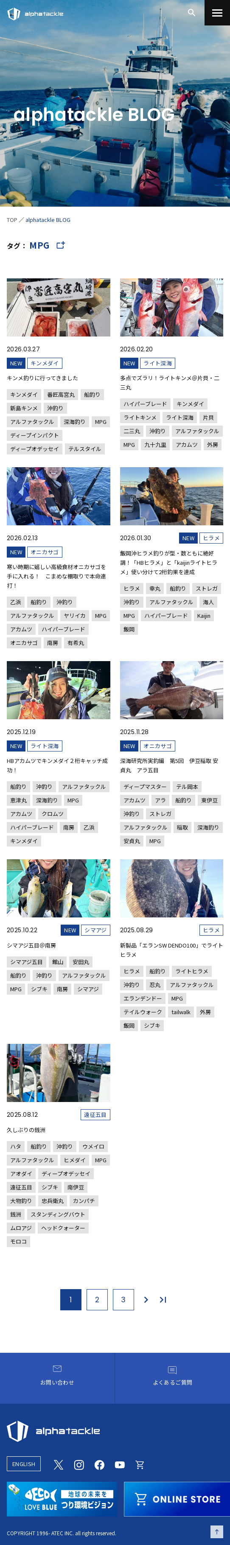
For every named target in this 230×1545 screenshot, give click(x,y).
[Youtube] (120, 1463)
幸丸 (154, 588)
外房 (212, 444)
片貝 (208, 417)
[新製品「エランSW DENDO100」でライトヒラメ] (172, 945)
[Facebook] (99, 1463)
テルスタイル (84, 449)
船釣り (92, 394)
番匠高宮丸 (61, 394)
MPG (101, 422)
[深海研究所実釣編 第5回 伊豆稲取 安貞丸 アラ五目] (172, 754)
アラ (160, 800)
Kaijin (203, 615)
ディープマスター (145, 786)
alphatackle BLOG (47, 220)
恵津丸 (18, 800)
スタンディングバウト (58, 1214)
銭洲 (15, 1214)
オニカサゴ (45, 552)
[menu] (217, 12)
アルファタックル (32, 422)
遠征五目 (95, 1114)
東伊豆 (209, 800)
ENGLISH (23, 1464)
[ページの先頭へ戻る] (216, 1531)
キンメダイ (45, 363)
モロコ (18, 1241)
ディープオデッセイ (34, 449)
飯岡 (129, 629)
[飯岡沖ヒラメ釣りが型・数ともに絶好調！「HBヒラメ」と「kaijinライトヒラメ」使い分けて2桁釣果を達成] (172, 551)
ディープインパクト (34, 435)
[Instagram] (79, 1463)
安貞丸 (131, 841)
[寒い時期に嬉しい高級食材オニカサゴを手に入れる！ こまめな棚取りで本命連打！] (58, 557)
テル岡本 (187, 786)
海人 (208, 602)
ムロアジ (21, 1228)
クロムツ (53, 814)
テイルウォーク (142, 1012)
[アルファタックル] (35, 12)
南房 (52, 643)
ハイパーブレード (145, 404)
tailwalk (181, 1012)
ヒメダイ (75, 1160)
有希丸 (75, 643)
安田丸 (81, 962)
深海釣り (75, 422)
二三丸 (131, 431)
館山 (57, 962)
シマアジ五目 (26, 962)
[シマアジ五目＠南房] (58, 927)
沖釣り (55, 408)
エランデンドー (142, 998)
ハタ (15, 1146)
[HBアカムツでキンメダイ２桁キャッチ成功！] (58, 754)
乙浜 (15, 602)
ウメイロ (93, 1146)
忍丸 (154, 985)
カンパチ (84, 1201)
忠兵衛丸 (53, 1201)
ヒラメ (211, 538)
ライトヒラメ (191, 971)
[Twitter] (58, 1463)
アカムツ (187, 444)
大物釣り (21, 1201)
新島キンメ (24, 408)
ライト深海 (157, 363)
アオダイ (21, 1173)
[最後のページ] (163, 1299)
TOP (12, 220)
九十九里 (155, 444)
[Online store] (140, 1463)
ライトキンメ (140, 417)
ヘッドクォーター (63, 1228)
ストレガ (207, 588)
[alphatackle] (115, 1431)
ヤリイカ (75, 615)
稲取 (182, 827)
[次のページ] (145, 1299)
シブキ (39, 989)
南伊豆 (75, 1187)
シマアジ (95, 930)
